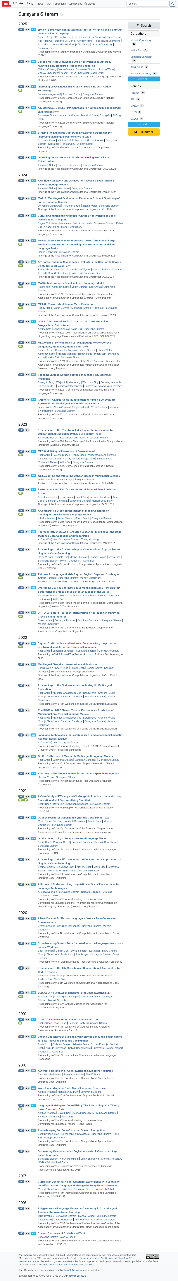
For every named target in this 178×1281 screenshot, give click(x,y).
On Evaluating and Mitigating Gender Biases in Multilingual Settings (79, 475)
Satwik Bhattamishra (79, 1047)
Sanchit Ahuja (45, 37)
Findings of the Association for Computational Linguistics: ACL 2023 (75, 483)
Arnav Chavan (65, 518)
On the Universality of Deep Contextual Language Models (73, 838)
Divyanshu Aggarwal (49, 94)
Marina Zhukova (78, 556)
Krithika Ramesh (46, 518)
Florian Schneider (47, 251)
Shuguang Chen (65, 866)
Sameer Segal (104, 458)
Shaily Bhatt (61, 667)
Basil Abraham (46, 950)
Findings (135, 92)
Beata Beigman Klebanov (74, 437)
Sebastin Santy (77, 1022)
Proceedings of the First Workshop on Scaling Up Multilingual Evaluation (77, 703)
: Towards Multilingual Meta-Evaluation (66, 304)
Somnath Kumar (46, 140)
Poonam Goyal (61, 842)
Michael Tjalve (60, 1162)
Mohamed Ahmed (81, 307)
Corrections (60, 3)
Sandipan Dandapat (56, 500)
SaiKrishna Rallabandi (49, 1074)
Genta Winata (45, 556)
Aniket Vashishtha (48, 479)
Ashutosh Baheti (105, 1189)
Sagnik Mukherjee (47, 223)
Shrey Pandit (82, 518)
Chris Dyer (109, 1219)
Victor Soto (54, 870)
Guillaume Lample (106, 1215)
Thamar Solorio (97, 556)
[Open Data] (20, 244)
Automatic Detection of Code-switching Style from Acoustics (75, 1070)
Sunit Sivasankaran (48, 1133)
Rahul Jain (58, 803)
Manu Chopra (109, 950)
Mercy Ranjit (82, 140)
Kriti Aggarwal (45, 40)
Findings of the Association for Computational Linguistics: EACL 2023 (76, 504)
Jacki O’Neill (97, 72)
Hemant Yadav (46, 777)
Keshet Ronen (68, 72)
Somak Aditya (94, 667)
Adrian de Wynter (69, 115)
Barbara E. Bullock (91, 891)
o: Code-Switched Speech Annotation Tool (68, 1019)
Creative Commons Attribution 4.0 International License (64, 1264)
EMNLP (134, 105)
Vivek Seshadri (99, 407)
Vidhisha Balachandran (70, 385)
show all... (143, 78)
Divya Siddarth (79, 950)
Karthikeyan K (45, 667)
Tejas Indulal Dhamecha (107, 40)
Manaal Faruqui (86, 1215)
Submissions (75, 3)
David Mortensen (63, 1219)
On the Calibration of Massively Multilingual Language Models (75, 756)
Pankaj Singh (77, 667)
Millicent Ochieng (47, 69)
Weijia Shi (61, 382)
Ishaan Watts (89, 205)
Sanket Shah (45, 1022)
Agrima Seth (44, 328)
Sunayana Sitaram (48, 48)
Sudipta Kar (61, 556)
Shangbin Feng (46, 382)
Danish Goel (62, 950)
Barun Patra (113, 37)
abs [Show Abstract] (33, 29)
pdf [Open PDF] (21, 29)
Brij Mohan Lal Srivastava (75, 1133)
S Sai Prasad (66, 497)
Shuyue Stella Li (46, 385)
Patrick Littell (45, 1219)
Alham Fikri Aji (51, 226)
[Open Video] (20, 265)
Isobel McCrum (89, 115)
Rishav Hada (45, 269)
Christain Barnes (61, 1044)
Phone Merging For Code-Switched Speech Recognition (71, 1130)
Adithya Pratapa (47, 1091)
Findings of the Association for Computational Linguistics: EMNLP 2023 (77, 543)
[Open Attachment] (20, 1022)
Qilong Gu (105, 115)
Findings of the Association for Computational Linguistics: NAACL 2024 (77, 315)
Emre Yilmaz (69, 870)
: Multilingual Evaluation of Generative (66, 451)
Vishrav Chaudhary (102, 44)
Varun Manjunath (69, 1158)
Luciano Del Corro (65, 40)
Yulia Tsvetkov (115, 385)
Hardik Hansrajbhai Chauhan (89, 37)
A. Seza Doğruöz (47, 539)
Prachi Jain (64, 188)
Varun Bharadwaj (90, 1158)
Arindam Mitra (84, 40)
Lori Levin (96, 1219)
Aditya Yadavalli (80, 407)
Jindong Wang (106, 69)
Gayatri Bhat (64, 1112)
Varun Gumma (66, 69)
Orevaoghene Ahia (110, 382)
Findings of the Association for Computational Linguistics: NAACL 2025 (77, 168)
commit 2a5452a (77, 1275)
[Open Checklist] (20, 90)
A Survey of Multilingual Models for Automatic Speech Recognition (78, 773)
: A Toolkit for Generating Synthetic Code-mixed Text (73, 817)
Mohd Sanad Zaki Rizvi (50, 821)
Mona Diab (114, 556)
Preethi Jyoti (82, 954)
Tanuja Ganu (68, 143)
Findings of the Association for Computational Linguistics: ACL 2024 (75, 209)
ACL (132, 99)
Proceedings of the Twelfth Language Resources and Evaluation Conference (80, 961)
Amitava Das (45, 979)
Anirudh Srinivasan (75, 821)
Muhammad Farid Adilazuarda (75, 223)
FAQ (49, 3)
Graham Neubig (106, 692)
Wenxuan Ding (90, 382)
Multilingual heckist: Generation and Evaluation (68, 664)
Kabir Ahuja (97, 140)
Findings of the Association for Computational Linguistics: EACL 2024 (76, 276)
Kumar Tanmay (63, 37)
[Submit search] (172, 4)
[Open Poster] (20, 1108)
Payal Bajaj (82, 497)
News (41, 3)
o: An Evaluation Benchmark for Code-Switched (74, 992)
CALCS (134, 118)
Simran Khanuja (46, 925)
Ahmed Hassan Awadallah (52, 44)
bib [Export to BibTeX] (27, 29)
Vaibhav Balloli (65, 140)
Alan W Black (93, 1074)
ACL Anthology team (77, 1270)
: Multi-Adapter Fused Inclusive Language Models (71, 283)
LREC (133, 112)
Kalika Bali (83, 72)
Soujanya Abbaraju (65, 620)
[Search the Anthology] (147, 4)
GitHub (90, 3)
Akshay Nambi (85, 143)
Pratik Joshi (67, 954)
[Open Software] (20, 759)
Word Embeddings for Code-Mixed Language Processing (72, 1088)
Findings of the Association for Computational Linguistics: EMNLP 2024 (77, 191)
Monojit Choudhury (79, 44)
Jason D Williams (99, 437)
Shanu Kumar (45, 620)
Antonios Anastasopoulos (66, 692)
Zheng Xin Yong (90, 539)
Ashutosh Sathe (71, 94)
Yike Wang (74, 382)
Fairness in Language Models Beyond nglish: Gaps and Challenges (78, 574)
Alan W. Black (84, 866)
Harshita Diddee (101, 269)
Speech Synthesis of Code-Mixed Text (61, 1233)
